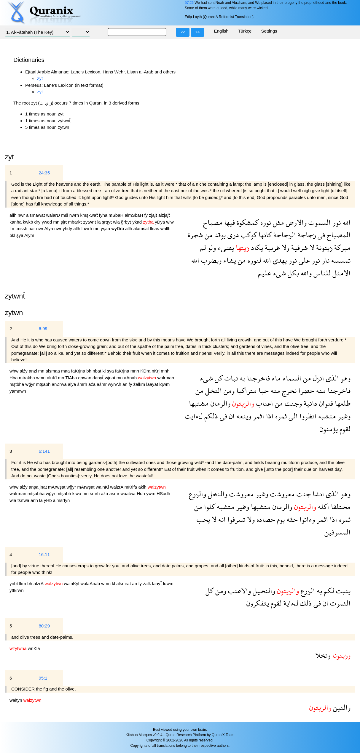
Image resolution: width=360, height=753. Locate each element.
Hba (14, 377)
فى (320, 234)
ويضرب (210, 260)
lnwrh (87, 228)
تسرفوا (235, 519)
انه (221, 519)
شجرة (195, 234)
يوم (280, 519)
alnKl (52, 377)
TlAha (71, 377)
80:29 (44, 625)
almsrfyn (61, 500)
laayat (152, 384)
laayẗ (157, 583)
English (221, 30)
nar (32, 228)
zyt (40, 78)
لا (311, 247)
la (99, 221)
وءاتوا (306, 519)
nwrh (74, 215)
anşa (34, 486)
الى (292, 415)
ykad (137, 221)
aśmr (102, 384)
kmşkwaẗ (89, 215)
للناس (321, 272)
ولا (284, 247)
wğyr (30, 384)
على (303, 260)
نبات (230, 378)
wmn (41, 377)
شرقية (298, 247)
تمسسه (340, 260)
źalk (147, 583)
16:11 (44, 554)
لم (203, 247)
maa (66, 370)
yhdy (68, 228)
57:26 (189, 3)
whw (14, 370)
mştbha (17, 384)
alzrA (39, 583)
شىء (278, 272)
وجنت (292, 403)
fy (146, 215)
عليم (264, 272)
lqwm (164, 384)
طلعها (342, 403)
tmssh (21, 228)
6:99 (43, 328)
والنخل (216, 493)
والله (305, 272)
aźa (92, 384)
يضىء (225, 247)
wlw (170, 221)
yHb (48, 500)
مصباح (212, 222)
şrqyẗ (107, 221)
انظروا (307, 415)
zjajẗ (153, 215)
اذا (268, 415)
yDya (160, 221)
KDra (146, 370)
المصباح (338, 234)
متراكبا (246, 390)
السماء (291, 378)
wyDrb (118, 228)
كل (218, 378)
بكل (292, 272)
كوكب (248, 234)
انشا (317, 493)
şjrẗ (64, 221)
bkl (12, 235)
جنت (303, 493)
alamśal (141, 228)
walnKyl (72, 583)
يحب (203, 519)
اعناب (263, 403)
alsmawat (36, 215)
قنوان (325, 403)
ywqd (47, 221)
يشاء (229, 260)
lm (12, 228)
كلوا (208, 506)
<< (183, 32)
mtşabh (44, 384)
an (125, 384)
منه (320, 390)
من (208, 234)
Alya (49, 228)
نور (336, 222)
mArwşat (57, 486)
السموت (319, 222)
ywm (151, 493)
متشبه (326, 415)
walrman (165, 377)
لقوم (344, 428)
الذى (331, 378)
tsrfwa (24, 500)
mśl (65, 215)
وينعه (243, 415)
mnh (135, 370)
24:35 (44, 172)
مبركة (341, 247)
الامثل (341, 272)
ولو (211, 247)
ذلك (305, 603)
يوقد (219, 234)
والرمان (219, 403)
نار (324, 260)
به (241, 378)
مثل (277, 222)
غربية (271, 247)
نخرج (288, 390)
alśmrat (124, 583)
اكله (322, 506)
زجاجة (306, 234)
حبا (263, 390)
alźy (24, 370)
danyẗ (99, 377)
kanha (16, 221)
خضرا (305, 390)
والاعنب (238, 590)
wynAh (115, 384)
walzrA (117, 486)
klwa (77, 493)
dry (38, 221)
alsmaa (53, 370)
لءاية (290, 603)
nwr (22, 215)
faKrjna (79, 370)
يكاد (256, 247)
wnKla (34, 648)
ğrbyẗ (126, 221)
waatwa (128, 493)
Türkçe (245, 30)
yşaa (106, 228)
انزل (317, 378)
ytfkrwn (16, 590)
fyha (104, 215)
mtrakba (27, 377)
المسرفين (337, 532)
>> (197, 32)
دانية (309, 403)
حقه (291, 519)
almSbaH (134, 215)
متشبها (260, 506)
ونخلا (322, 655)
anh (35, 500)
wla (117, 221)
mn (57, 221)
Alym (29, 235)
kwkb (28, 221)
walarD (53, 215)
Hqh (141, 493)
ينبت (342, 590)
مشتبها (199, 403)
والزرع (197, 493)
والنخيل (263, 590)
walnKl (103, 486)
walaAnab (90, 583)
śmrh (82, 384)
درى (232, 234)
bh (89, 370)
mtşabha (37, 493)
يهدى (279, 260)
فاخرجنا (257, 378)
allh (13, 215)
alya (72, 384)
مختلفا (340, 506)
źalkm (139, 384)
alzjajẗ (164, 215)
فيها (228, 222)
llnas (155, 228)
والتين (341, 707)
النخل (212, 390)
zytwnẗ (90, 221)
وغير (343, 415)
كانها (264, 234)
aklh (143, 486)
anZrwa (60, 384)
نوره (265, 222)
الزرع (307, 590)
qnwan (85, 377)
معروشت (281, 493)
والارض (295, 222)
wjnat (111, 377)
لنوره (253, 260)
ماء (275, 378)
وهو (345, 378)
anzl (33, 370)
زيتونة (323, 247)
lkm (23, 583)
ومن (228, 390)
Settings (269, 30)
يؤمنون (329, 428)
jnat (44, 486)
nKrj (156, 370)
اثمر (257, 415)
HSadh (163, 493)
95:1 (43, 677)
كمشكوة (247, 222)
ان (231, 415)
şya (20, 235)
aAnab (131, 377)
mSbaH (117, 215)
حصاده (265, 519)
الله (346, 222)
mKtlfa (131, 486)
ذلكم (210, 415)
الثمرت (339, 603)
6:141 (44, 451)
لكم (328, 590)
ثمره (280, 415)
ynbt (14, 583)
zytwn (14, 313)
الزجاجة (284, 234)
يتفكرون (257, 603)
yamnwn (17, 391)
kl (105, 370)
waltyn (16, 700)
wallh (165, 228)
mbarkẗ (75, 221)
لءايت (194, 415)
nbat (97, 370)
